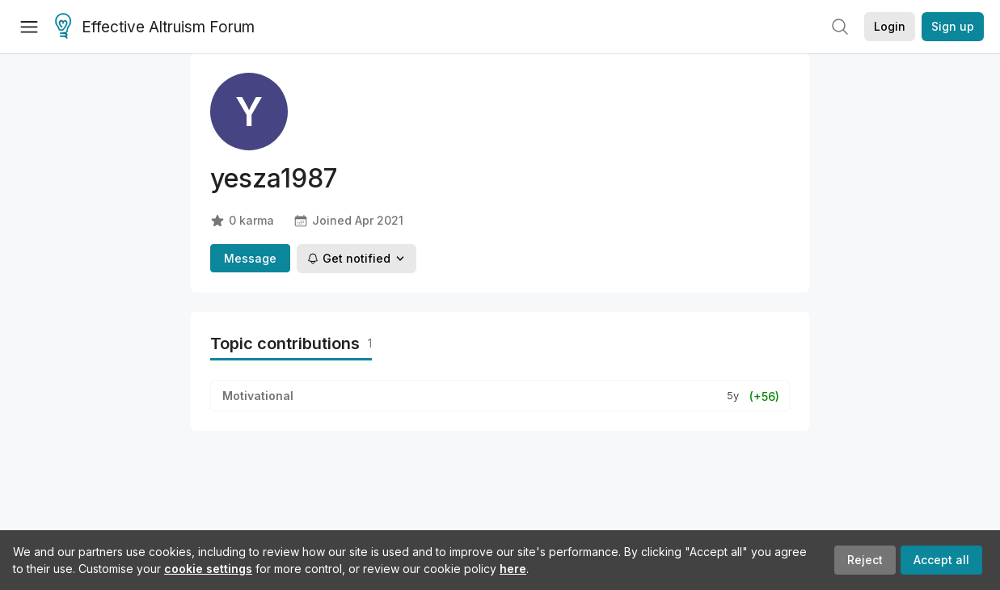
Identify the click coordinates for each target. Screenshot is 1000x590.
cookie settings (208, 568)
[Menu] (29, 26)
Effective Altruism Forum (155, 27)
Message (250, 258)
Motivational (257, 395)
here (513, 568)
